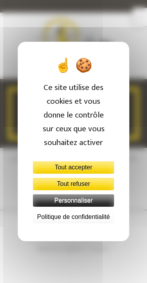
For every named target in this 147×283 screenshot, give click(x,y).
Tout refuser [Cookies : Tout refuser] (73, 183)
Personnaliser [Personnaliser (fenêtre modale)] (73, 200)
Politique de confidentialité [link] (73, 216)
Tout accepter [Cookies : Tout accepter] (73, 167)
